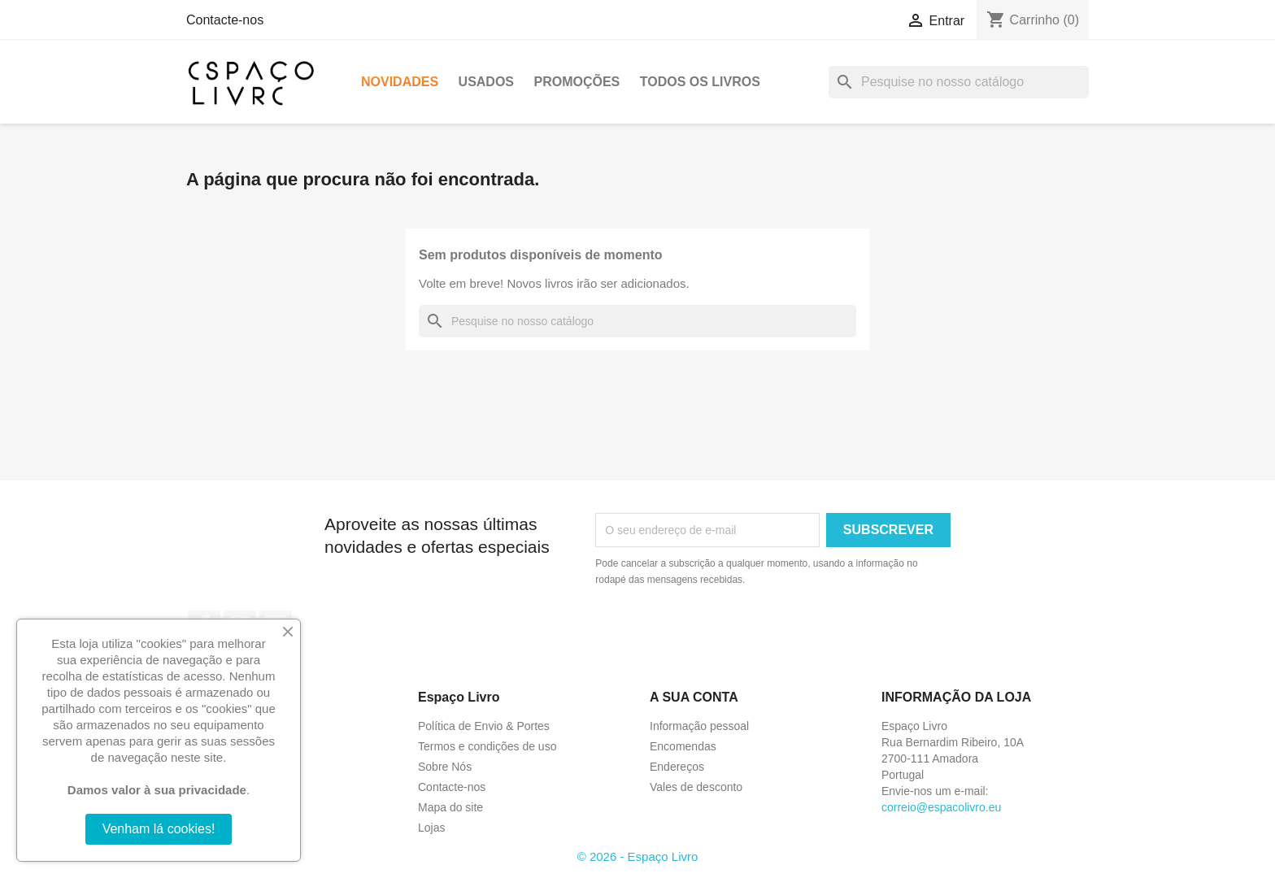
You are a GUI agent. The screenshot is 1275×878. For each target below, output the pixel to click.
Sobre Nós (445, 766)
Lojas (431, 827)
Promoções (576, 82)
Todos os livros (700, 82)
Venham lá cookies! (158, 829)
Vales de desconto (696, 786)
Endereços (677, 766)
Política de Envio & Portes (484, 725)
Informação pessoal (699, 725)
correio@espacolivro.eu (941, 807)
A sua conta (694, 697)
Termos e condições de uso (487, 746)
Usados (486, 82)
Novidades (399, 82)
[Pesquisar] (959, 82)
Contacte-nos (224, 20)
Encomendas (683, 746)
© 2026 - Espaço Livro (637, 856)
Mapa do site (450, 807)
